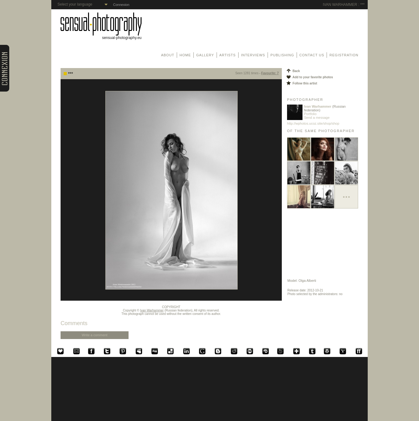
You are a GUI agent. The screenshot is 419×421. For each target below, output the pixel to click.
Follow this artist (301, 83)
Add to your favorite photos (309, 77)
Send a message (317, 117)
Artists (227, 55)
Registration (343, 55)
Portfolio (310, 114)
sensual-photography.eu (101, 36)
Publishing (282, 55)
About (167, 55)
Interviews (253, 55)
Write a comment (95, 335)
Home (185, 55)
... (346, 194)
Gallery (205, 55)
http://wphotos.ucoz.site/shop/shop (313, 123)
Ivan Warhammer (151, 310)
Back (293, 71)
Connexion (121, 4)
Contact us (311, 55)
